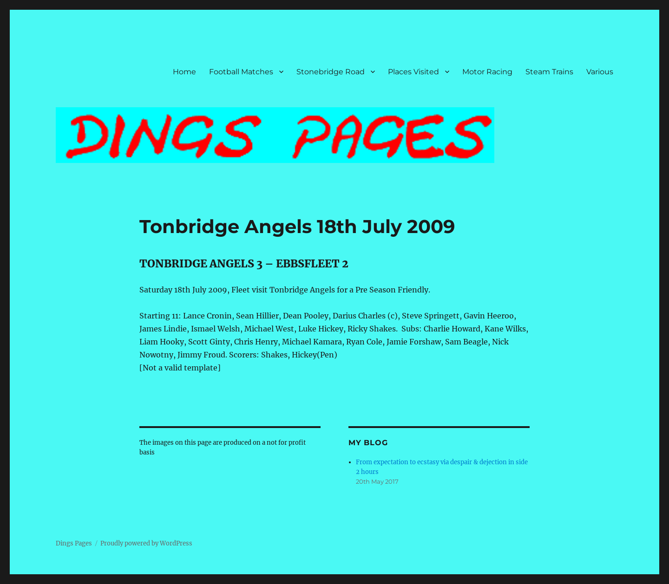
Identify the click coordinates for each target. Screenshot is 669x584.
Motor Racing (487, 71)
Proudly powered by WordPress (146, 543)
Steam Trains (549, 71)
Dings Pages (74, 543)
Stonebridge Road (330, 71)
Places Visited (413, 71)
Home (184, 71)
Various (599, 71)
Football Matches (241, 71)
